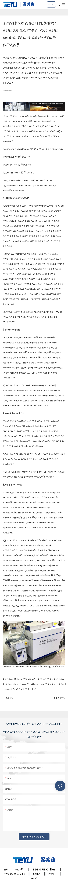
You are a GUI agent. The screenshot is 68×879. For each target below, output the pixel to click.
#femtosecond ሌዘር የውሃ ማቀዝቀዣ (34, 687)
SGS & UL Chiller (44, 870)
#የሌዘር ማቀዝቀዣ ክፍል (51, 679)
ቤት (6, 870)
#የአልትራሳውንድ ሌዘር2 (16, 684)
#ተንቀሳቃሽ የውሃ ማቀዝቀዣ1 (19, 679)
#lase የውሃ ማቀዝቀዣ (43, 684)
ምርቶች (19, 870)
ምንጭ (51, 874)
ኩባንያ (36, 874)
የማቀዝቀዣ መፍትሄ (14, 874)
